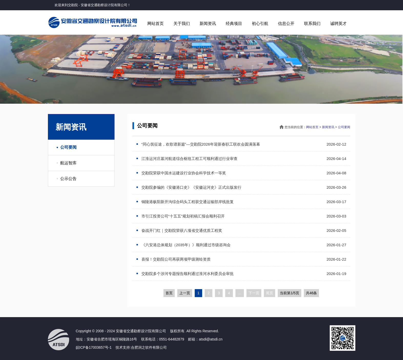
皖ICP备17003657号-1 (94, 347)
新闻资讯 (208, 23)
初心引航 (260, 23)
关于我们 (181, 23)
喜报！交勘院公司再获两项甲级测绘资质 (175, 259)
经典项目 (234, 23)
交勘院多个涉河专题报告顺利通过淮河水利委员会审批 (186, 273)
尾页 (269, 293)
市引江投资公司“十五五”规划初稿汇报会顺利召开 (182, 216)
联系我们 (312, 23)
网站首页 (155, 23)
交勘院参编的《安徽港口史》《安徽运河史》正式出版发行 (190, 187)
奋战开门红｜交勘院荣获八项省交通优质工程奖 (181, 230)
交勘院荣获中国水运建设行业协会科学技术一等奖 (183, 173)
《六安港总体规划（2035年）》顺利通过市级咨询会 (185, 245)
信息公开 (286, 23)
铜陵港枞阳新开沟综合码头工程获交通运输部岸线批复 (186, 202)
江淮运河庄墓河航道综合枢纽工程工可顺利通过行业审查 (188, 158)
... (239, 293)
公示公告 (68, 178)
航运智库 (68, 163)
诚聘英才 (338, 23)
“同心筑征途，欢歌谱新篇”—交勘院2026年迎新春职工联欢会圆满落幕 (200, 144)
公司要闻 (68, 147)
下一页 (254, 293)
